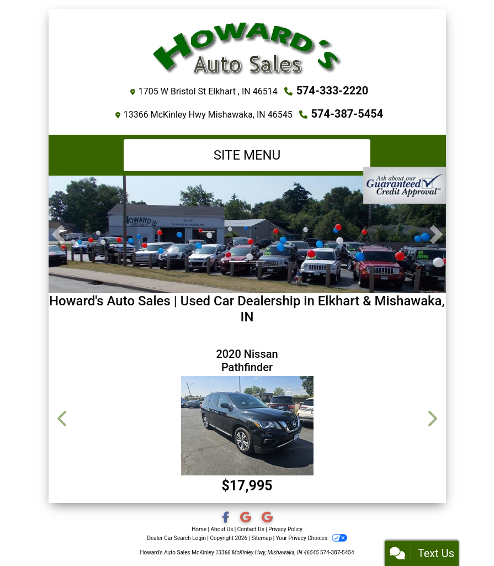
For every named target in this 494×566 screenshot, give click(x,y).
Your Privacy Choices (311, 538)
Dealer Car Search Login (176, 538)
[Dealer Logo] (247, 49)
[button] (58, 234)
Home (199, 529)
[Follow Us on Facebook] (226, 518)
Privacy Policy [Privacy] (285, 529)
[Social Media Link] (246, 518)
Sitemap (261, 538)
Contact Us (250, 529)
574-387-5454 (347, 113)
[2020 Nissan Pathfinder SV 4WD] (247, 425)
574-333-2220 (332, 90)
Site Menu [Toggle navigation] (247, 155)
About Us (222, 529)
